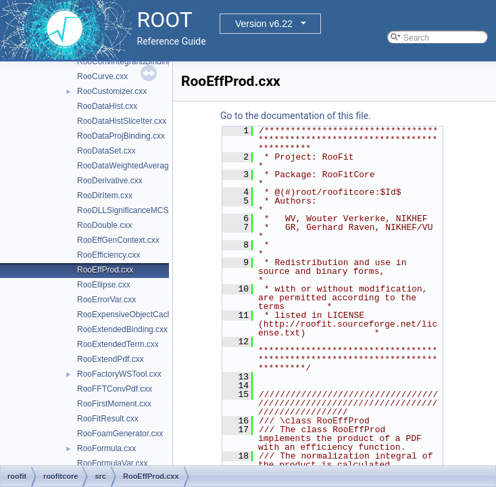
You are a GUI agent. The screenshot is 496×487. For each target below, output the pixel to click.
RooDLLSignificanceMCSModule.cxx (143, 210)
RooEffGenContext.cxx (118, 240)
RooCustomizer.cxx (112, 91)
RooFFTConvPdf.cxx (114, 389)
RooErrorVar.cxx (106, 299)
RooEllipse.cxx (103, 284)
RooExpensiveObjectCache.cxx (134, 314)
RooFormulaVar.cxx (112, 463)
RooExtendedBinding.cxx (122, 329)
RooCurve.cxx (102, 76)
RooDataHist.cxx (107, 106)
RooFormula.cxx (106, 448)
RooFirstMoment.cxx (114, 404)
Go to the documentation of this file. (295, 115)
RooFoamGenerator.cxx (120, 433)
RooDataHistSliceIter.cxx (121, 121)
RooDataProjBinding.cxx (121, 136)
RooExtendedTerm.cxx (118, 344)
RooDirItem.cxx (104, 195)
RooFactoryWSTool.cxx (119, 374)
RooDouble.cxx (104, 225)
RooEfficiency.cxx (109, 255)
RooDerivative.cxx (110, 180)
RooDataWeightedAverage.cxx (132, 165)
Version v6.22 (264, 23)
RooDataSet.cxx (106, 151)
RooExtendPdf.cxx (110, 359)
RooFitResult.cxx (108, 418)
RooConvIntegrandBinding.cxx (132, 61)
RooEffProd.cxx (105, 270)
